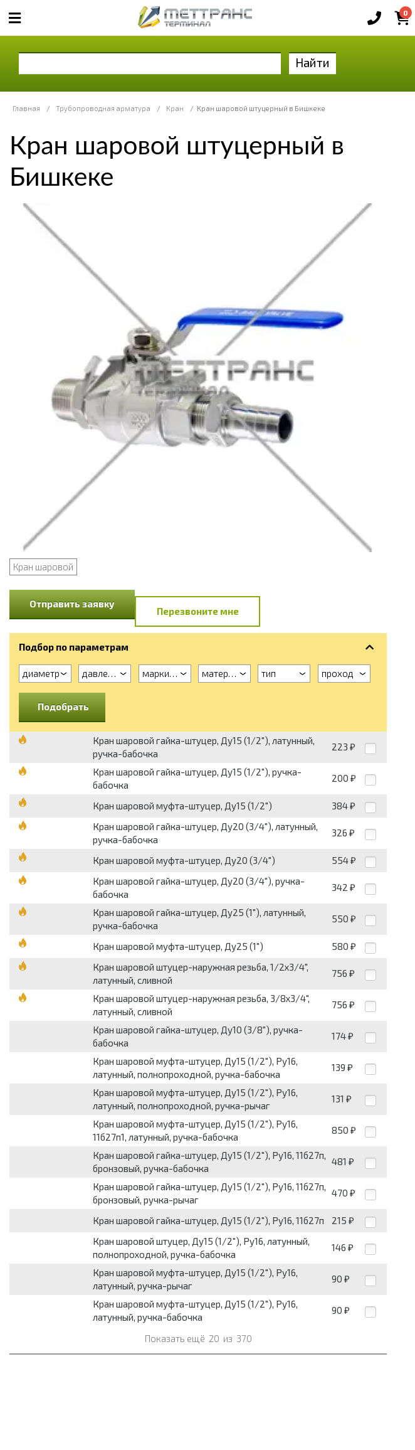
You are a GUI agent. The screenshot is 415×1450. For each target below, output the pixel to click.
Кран (175, 108)
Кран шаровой (43, 566)
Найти (312, 62)
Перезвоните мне (198, 611)
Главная (26, 108)
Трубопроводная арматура (103, 108)
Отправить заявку (72, 603)
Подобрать (63, 706)
